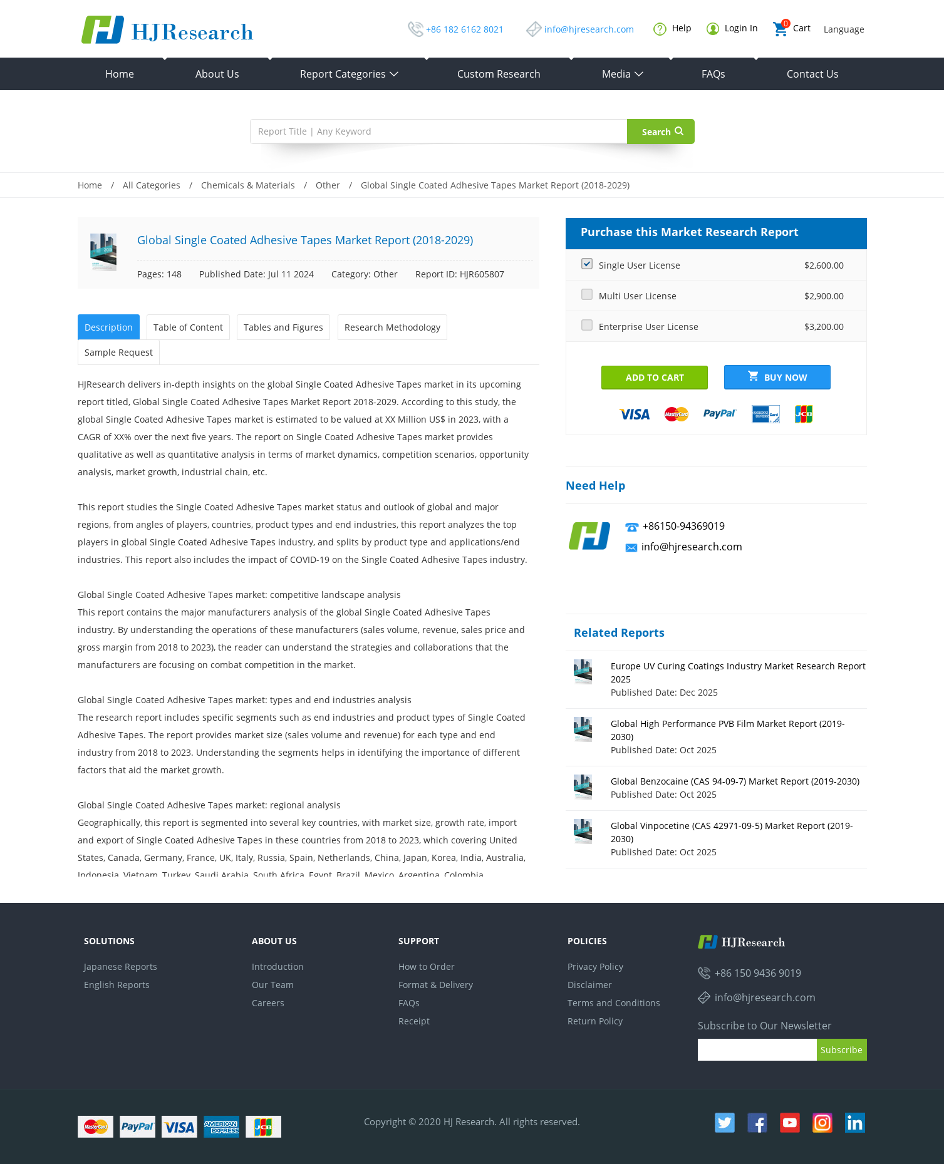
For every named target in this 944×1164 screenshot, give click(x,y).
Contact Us (813, 74)
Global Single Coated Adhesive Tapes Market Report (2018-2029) (495, 185)
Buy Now (777, 377)
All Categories (151, 185)
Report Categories (350, 74)
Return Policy (595, 1021)
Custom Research (499, 74)
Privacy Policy (595, 966)
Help (672, 29)
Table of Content (188, 327)
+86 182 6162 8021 (465, 29)
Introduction (278, 966)
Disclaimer (590, 985)
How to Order (426, 966)
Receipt (414, 1021)
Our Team (273, 985)
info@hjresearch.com (589, 29)
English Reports (117, 985)
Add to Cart (655, 377)
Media (623, 74)
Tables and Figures (283, 327)
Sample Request (119, 352)
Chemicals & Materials (248, 185)
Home (119, 74)
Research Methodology (392, 327)
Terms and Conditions (614, 1003)
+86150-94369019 (684, 526)
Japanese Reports (120, 966)
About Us (217, 74)
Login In (732, 28)
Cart (792, 29)
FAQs (713, 74)
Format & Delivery (435, 985)
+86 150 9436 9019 (758, 973)
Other (328, 185)
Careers (268, 1003)
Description (109, 327)
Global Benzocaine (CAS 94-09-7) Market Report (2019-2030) (735, 781)
